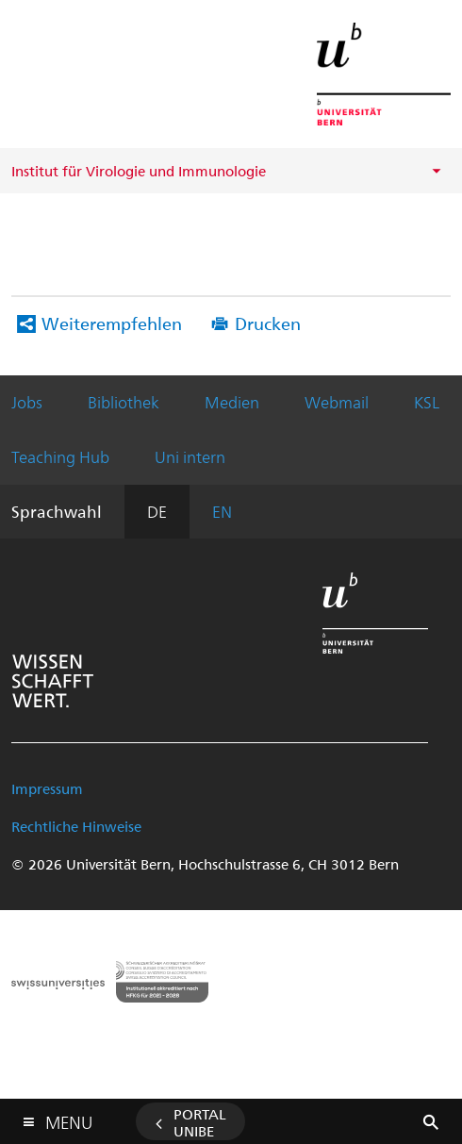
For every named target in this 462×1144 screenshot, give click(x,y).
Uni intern (190, 456)
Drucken (268, 323)
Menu (68, 1118)
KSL (426, 401)
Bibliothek (123, 401)
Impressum (47, 788)
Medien (232, 401)
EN (222, 511)
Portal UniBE (199, 1122)
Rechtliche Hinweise (76, 826)
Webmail (337, 401)
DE (157, 511)
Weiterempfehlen (111, 323)
